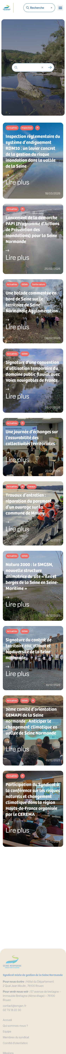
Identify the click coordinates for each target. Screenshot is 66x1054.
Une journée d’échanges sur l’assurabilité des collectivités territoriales (32, 437)
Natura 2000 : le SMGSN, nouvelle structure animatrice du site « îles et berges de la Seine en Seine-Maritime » (32, 576)
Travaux (31, 487)
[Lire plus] (7, 175)
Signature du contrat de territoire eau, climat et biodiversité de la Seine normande (28, 648)
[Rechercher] (50, 67)
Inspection (27, 128)
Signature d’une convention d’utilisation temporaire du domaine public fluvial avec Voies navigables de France (33, 371)
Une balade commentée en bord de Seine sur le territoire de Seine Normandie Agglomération (32, 301)
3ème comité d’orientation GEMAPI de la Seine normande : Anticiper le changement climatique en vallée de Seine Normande (31, 721)
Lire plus (17, 182)
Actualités (12, 128)
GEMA (25, 285)
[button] (60, 8)
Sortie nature (38, 285)
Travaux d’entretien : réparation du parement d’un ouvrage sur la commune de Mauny (29, 504)
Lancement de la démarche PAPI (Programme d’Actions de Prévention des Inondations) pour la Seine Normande (32, 229)
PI (37, 128)
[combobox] (39, 7)
